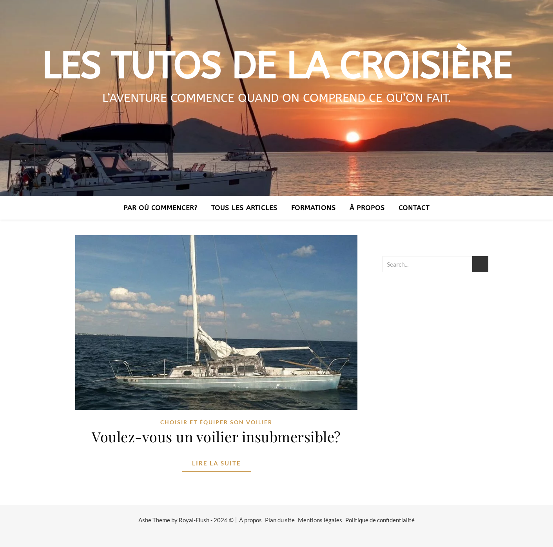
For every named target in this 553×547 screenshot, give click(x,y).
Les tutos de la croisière (276, 66)
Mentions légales (320, 519)
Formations (313, 208)
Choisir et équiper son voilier (216, 422)
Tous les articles (244, 208)
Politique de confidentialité (380, 519)
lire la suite (216, 463)
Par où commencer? (160, 208)
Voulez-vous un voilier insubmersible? (216, 436)
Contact (414, 208)
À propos (367, 208)
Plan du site (280, 519)
